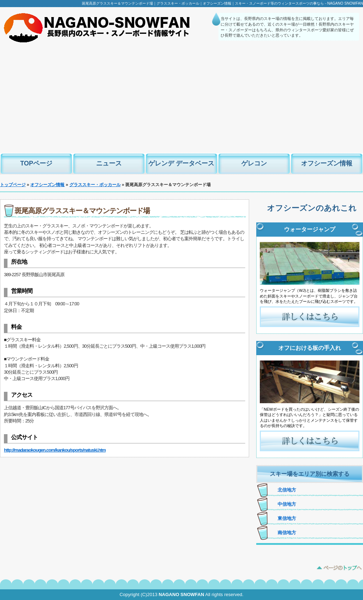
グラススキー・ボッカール (95, 184)
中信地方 (287, 504)
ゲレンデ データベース (181, 163)
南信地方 (287, 532)
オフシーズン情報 (326, 163)
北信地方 (287, 490)
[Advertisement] (181, 99)
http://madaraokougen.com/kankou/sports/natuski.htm (55, 450)
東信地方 (287, 518)
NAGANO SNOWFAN (181, 594)
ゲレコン (254, 163)
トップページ (13, 184)
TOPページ (36, 163)
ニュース (109, 163)
